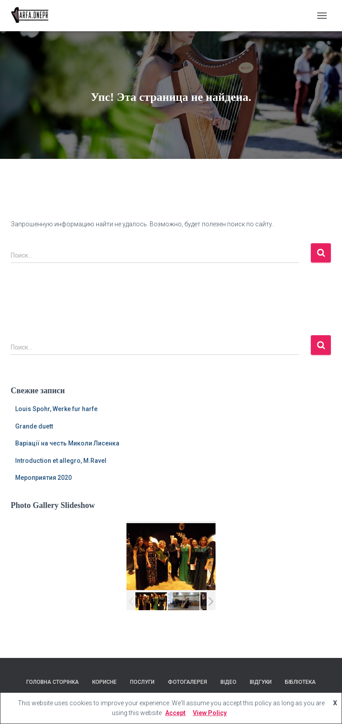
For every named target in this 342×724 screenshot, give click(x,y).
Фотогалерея (187, 682)
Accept (175, 712)
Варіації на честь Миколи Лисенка (67, 443)
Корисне (104, 682)
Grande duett (34, 426)
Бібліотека (300, 682)
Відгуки (261, 682)
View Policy (210, 712)
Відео (228, 682)
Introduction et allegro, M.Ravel (60, 460)
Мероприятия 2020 (43, 477)
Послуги (142, 682)
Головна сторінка (52, 682)
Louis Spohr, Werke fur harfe (56, 408)
